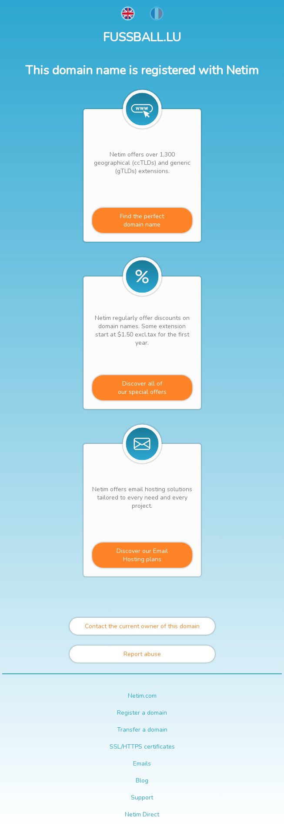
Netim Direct (142, 814)
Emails (142, 763)
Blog (142, 780)
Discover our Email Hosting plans (142, 555)
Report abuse (142, 654)
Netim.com (142, 696)
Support (142, 797)
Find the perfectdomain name (142, 220)
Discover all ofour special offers (142, 388)
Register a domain (142, 713)
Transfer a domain (142, 730)
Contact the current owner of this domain (142, 626)
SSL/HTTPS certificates (142, 746)
